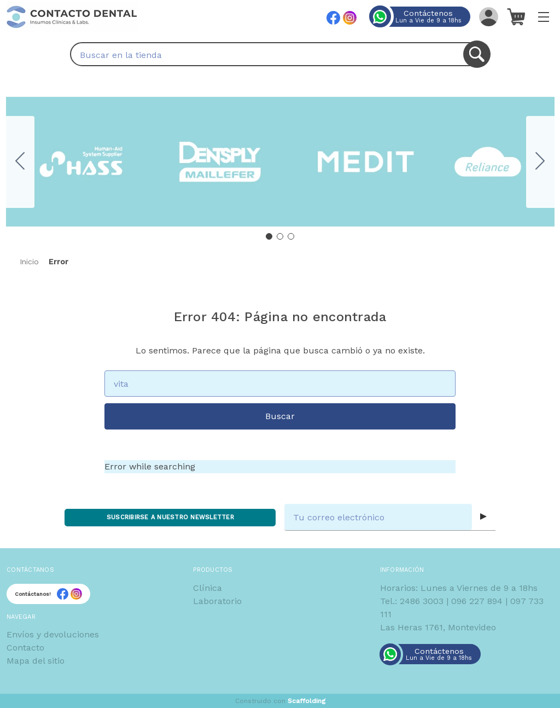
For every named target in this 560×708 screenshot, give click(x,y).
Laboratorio (217, 601)
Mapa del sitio (36, 660)
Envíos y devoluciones (53, 634)
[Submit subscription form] (483, 517)
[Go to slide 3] (20, 162)
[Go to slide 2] (540, 162)
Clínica (207, 588)
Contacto (25, 647)
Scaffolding (306, 701)
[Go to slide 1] (269, 236)
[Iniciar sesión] (487, 16)
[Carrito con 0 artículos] (515, 16)
